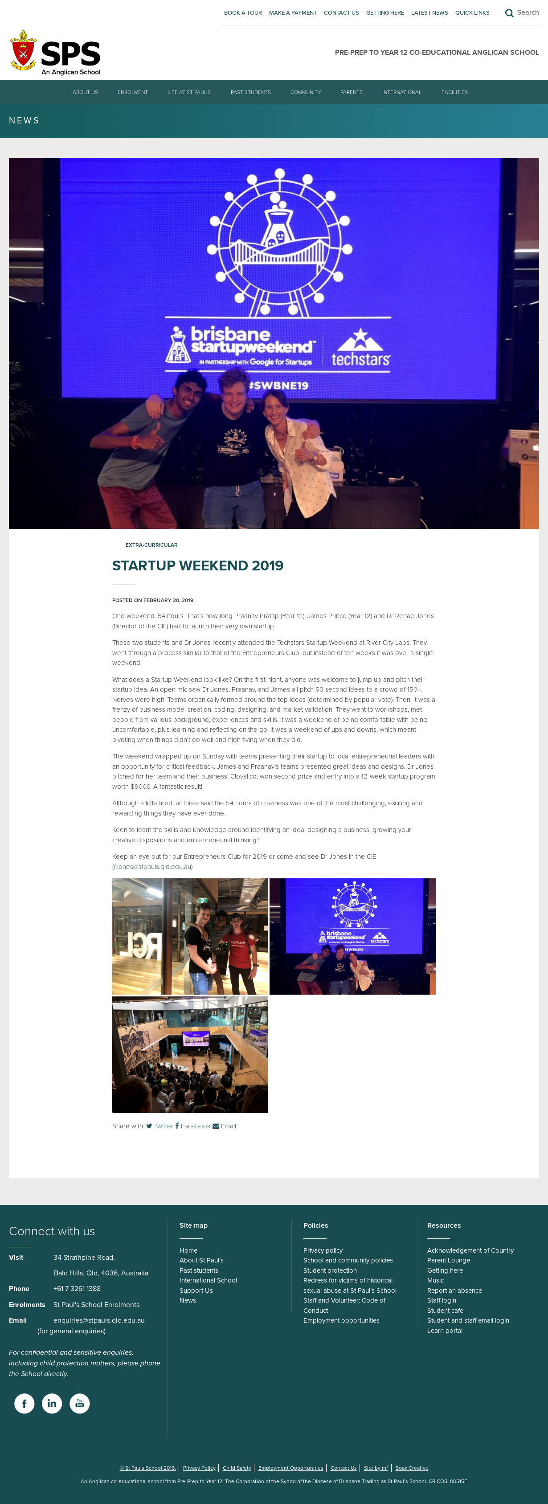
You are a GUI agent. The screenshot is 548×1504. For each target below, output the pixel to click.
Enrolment (133, 92)
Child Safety (237, 1468)
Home (188, 1250)
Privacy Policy (199, 1468)
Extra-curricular (152, 545)
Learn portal (444, 1331)
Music (435, 1280)
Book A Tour (243, 12)
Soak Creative (412, 1468)
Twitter (159, 1126)
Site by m (376, 1468)
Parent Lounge (448, 1260)
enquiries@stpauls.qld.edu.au (99, 1320)
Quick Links (472, 12)
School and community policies (348, 1260)
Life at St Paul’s (189, 92)
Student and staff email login (468, 1320)
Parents (351, 92)
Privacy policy (323, 1250)
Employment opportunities (341, 1320)
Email (224, 1126)
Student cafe (445, 1311)
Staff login (441, 1300)
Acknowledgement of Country (470, 1250)
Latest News (429, 12)
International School (208, 1280)
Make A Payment (293, 12)
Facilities (455, 92)
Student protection (330, 1270)
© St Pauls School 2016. (148, 1468)
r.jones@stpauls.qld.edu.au (152, 867)
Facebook (193, 1126)
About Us (85, 92)
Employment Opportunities (290, 1468)
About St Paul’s (202, 1260)
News (188, 1300)
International (401, 92)
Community (305, 92)
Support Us (196, 1291)
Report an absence (454, 1291)
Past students (251, 92)
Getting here (385, 12)
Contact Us (341, 12)
